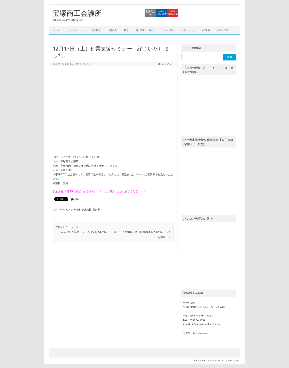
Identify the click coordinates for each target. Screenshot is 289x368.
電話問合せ (127, 12)
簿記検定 (96, 30)
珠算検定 (112, 30)
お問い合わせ (188, 30)
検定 (126, 30)
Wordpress (234, 360)
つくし (65, 63)
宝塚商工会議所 (77, 13)
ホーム (56, 30)
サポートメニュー (75, 30)
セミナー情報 (73, 209)
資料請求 (148, 12)
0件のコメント (166, 63)
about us (222, 30)
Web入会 (168, 12)
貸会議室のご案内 (145, 30)
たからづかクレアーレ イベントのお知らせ (82, 232)
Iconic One (199, 360)
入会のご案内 (167, 30)
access (206, 30)
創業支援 (86, 209)
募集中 (96, 209)
